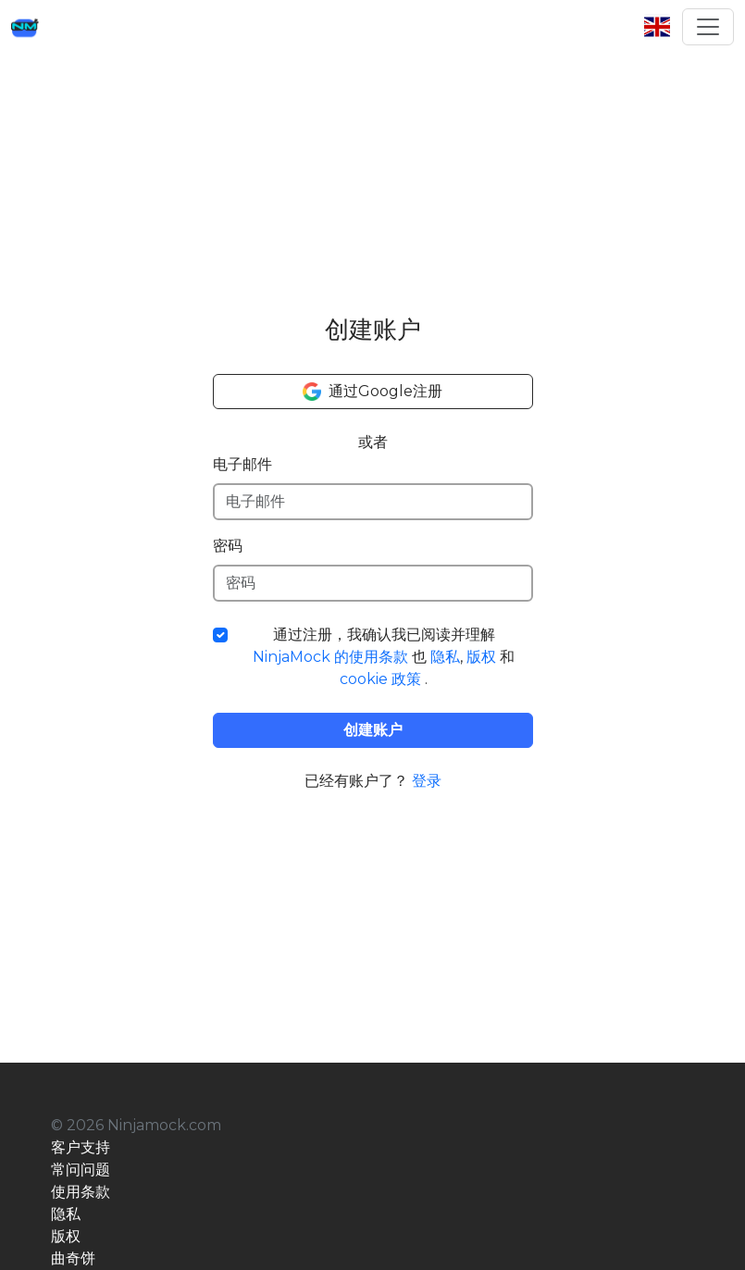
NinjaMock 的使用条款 (330, 657)
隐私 (445, 657)
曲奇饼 (73, 1258)
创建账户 (373, 730)
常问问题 (80, 1169)
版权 (481, 657)
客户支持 (80, 1147)
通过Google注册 (372, 391)
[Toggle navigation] (708, 26)
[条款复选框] (220, 635)
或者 (373, 442)
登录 (426, 781)
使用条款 (80, 1192)
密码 (227, 545)
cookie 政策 (380, 679)
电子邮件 (242, 464)
